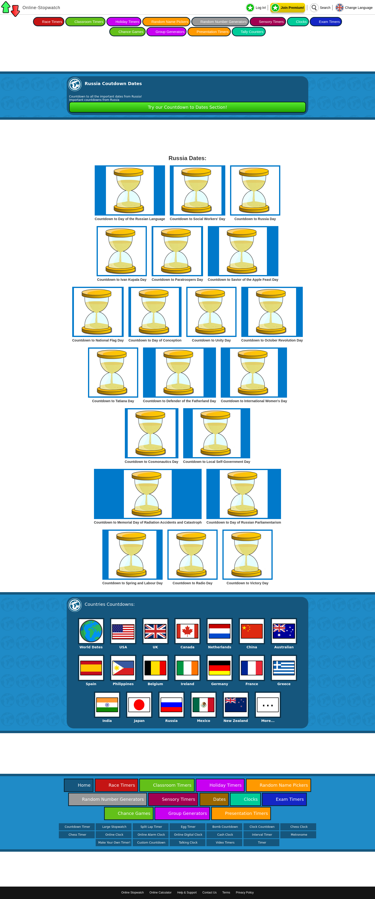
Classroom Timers (88, 22)
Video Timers (225, 842)
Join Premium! (292, 8)
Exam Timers (329, 22)
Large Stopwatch (114, 827)
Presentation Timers (212, 32)
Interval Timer (262, 834)
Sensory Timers (271, 22)
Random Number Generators (223, 22)
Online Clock (114, 834)
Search (325, 8)
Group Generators (169, 32)
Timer (262, 842)
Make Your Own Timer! (114, 842)
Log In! (261, 8)
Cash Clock (225, 834)
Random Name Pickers (169, 22)
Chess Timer (77, 834)
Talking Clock (188, 842)
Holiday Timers (127, 22)
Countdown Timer (77, 827)
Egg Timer (188, 827)
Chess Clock (299, 827)
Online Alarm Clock (151, 834)
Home (84, 785)
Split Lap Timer (151, 827)
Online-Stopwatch (41, 7)
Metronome (299, 834)
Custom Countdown (151, 842)
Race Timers (52, 22)
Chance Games (130, 32)
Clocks (301, 22)
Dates (219, 799)
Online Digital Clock (188, 834)
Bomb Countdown (225, 827)
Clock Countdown (262, 827)
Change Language (359, 8)
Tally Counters (252, 32)
